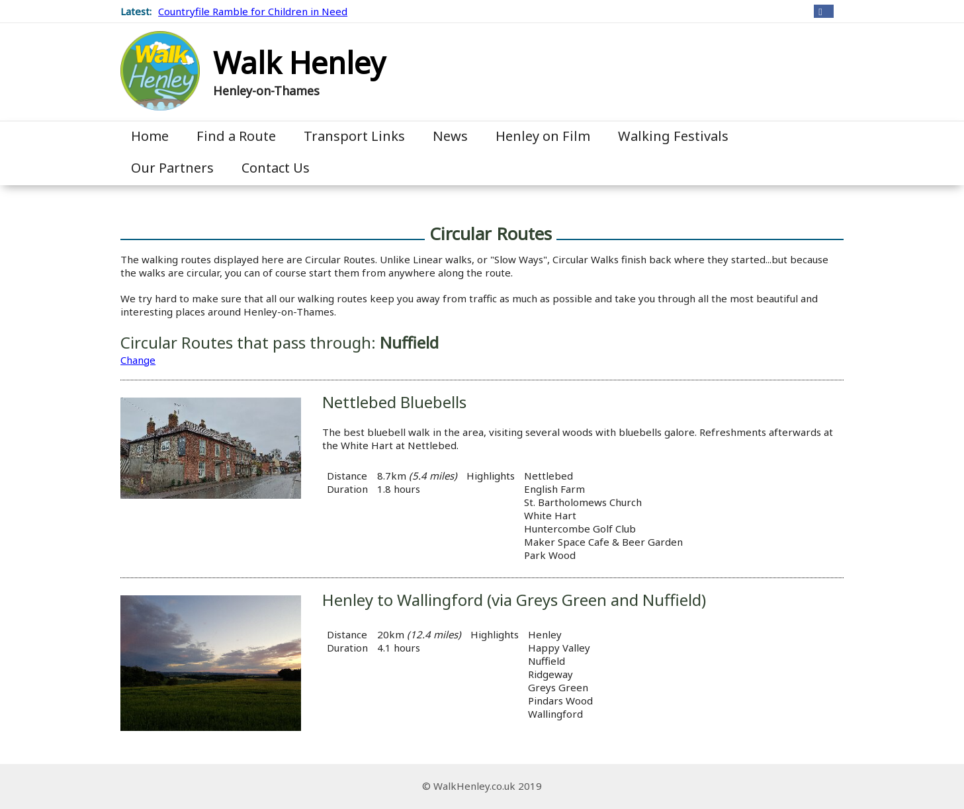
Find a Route (236, 136)
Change (137, 359)
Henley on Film (543, 136)
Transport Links (354, 136)
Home (150, 136)
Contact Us (275, 168)
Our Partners (172, 168)
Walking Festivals (673, 136)
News (450, 136)
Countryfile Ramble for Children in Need (252, 11)
